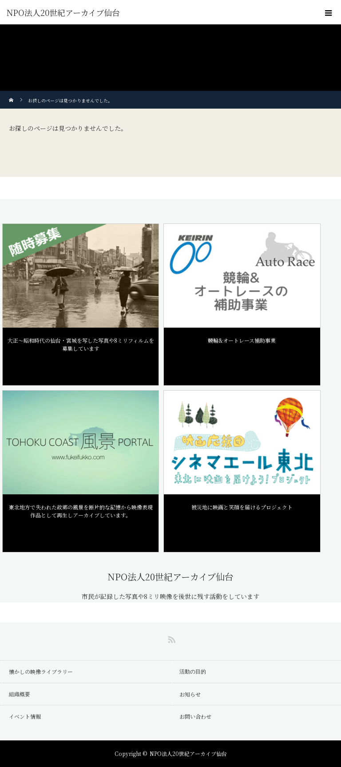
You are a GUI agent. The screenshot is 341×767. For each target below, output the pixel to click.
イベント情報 (25, 716)
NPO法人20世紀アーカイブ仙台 (63, 12)
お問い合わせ (195, 716)
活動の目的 (192, 671)
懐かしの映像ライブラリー (41, 671)
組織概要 (19, 694)
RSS (170, 638)
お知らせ (190, 694)
